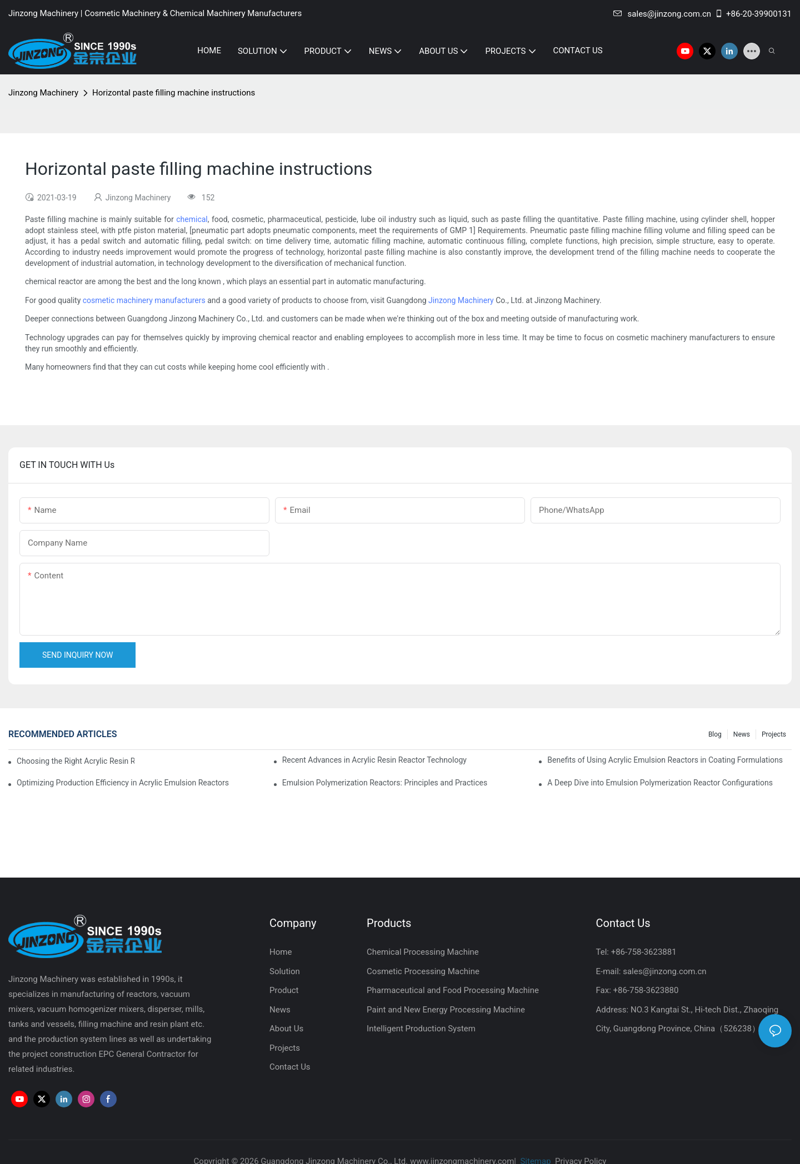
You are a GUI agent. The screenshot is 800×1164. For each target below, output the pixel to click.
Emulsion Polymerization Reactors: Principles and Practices (385, 782)
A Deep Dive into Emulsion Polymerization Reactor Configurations (660, 782)
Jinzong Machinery (43, 93)
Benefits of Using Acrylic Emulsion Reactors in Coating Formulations (665, 759)
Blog (715, 734)
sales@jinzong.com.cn (662, 14)
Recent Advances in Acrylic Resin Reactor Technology (374, 759)
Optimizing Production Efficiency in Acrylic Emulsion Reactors (123, 782)
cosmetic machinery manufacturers (144, 300)
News (741, 734)
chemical (192, 219)
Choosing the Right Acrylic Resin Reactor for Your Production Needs (75, 761)
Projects (774, 734)
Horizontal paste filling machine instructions (173, 93)
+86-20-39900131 (753, 14)
